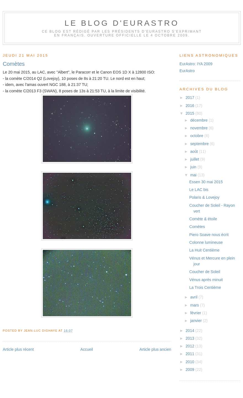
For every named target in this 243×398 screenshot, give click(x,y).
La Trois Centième (205, 287)
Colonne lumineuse (206, 242)
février (196, 313)
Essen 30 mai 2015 (206, 182)
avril (194, 297)
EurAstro (187, 71)
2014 (190, 330)
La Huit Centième (204, 250)
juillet (195, 159)
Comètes (14, 64)
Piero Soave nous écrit (208, 234)
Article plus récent (18, 349)
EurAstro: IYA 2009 (195, 64)
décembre (199, 120)
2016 (190, 105)
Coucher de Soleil (204, 271)
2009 (190, 369)
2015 (190, 113)
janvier (196, 320)
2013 (190, 338)
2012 (190, 346)
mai (194, 175)
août (194, 151)
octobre (197, 135)
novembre (199, 128)
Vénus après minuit (206, 279)
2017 (190, 97)
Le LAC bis (198, 189)
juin (193, 167)
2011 (190, 354)
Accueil (86, 349)
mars (195, 305)
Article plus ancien (155, 349)
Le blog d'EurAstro (122, 23)
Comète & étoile (203, 219)
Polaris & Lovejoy (204, 197)
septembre (200, 144)
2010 (190, 362)
